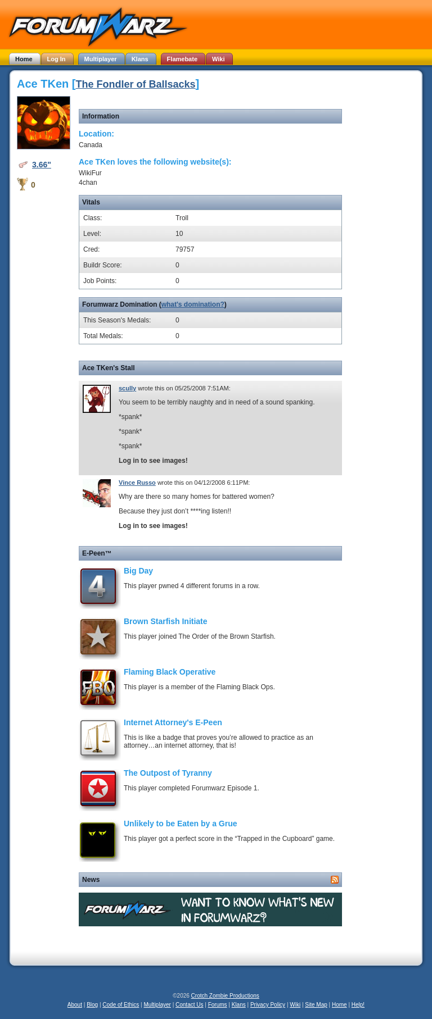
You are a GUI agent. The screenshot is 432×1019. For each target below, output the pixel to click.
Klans (239, 1005)
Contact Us (189, 1005)
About (75, 1005)
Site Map (316, 1005)
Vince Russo (137, 482)
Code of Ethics (120, 1005)
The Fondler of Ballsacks (135, 84)
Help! (358, 1005)
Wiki (295, 1005)
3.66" (41, 164)
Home (339, 1005)
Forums (217, 1005)
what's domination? (192, 304)
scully (127, 388)
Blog (92, 1005)
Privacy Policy (267, 1005)
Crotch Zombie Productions (225, 996)
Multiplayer (157, 1005)
